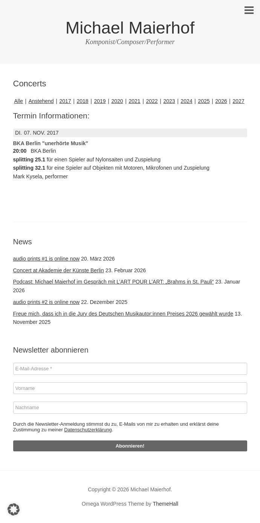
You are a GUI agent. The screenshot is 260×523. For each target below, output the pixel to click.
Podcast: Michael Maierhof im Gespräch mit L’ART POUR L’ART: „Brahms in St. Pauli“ (113, 282)
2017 (65, 101)
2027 (238, 101)
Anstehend (41, 101)
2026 (221, 101)
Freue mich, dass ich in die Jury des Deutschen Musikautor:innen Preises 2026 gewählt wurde (123, 314)
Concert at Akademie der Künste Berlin (58, 270)
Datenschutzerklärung (88, 430)
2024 (186, 101)
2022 (152, 101)
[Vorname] (130, 388)
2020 (117, 101)
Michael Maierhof (130, 27)
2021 (134, 101)
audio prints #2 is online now (46, 302)
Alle (18, 101)
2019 (100, 101)
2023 (169, 101)
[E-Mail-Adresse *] (130, 369)
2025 (204, 101)
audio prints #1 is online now (46, 259)
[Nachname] (130, 408)
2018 (82, 101)
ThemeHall (165, 504)
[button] (13, 509)
